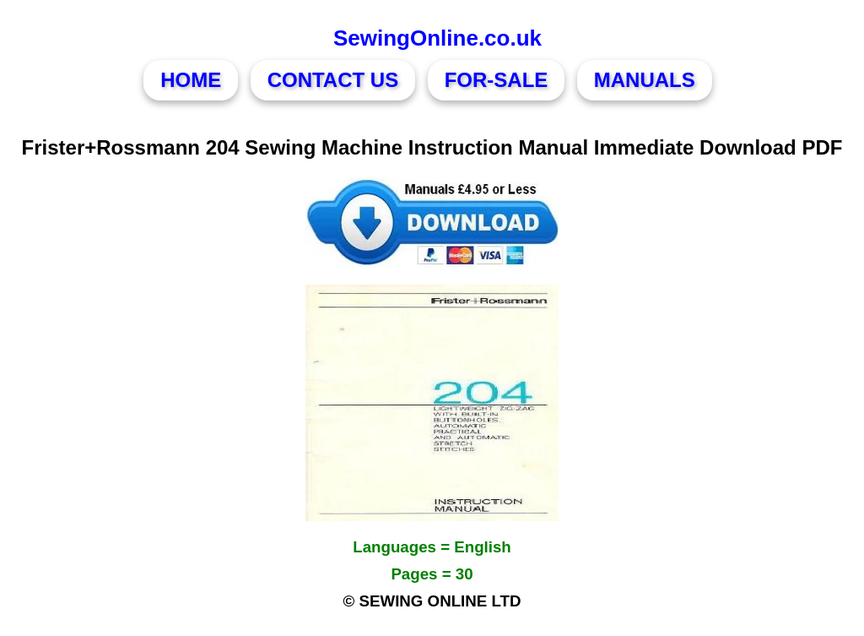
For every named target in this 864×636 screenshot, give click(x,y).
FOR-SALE (496, 79)
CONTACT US (333, 79)
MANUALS (644, 79)
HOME (190, 79)
